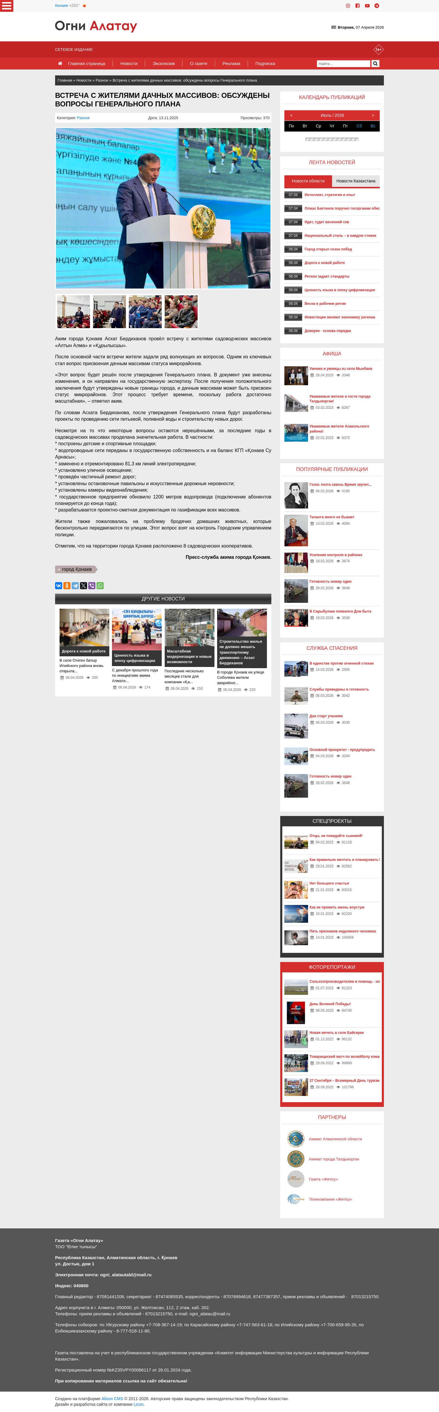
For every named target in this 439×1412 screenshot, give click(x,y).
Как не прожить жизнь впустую (337, 907)
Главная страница (86, 63)
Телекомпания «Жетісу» (330, 1199)
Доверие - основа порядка (328, 331)
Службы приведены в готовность (339, 689)
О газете (198, 63)
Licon (138, 1404)
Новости (128, 63)
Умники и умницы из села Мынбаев (341, 369)
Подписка (265, 63)
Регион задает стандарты (327, 276)
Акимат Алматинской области (335, 1139)
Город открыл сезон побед (328, 249)
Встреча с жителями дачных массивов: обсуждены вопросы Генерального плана (185, 80)
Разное (102, 80)
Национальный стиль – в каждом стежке (340, 236)
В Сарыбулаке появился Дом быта (340, 611)
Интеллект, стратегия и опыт (330, 195)
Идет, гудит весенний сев (327, 222)
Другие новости (163, 598)
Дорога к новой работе (325, 263)
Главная (64, 80)
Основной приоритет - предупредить (342, 750)
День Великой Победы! (330, 1004)
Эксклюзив (164, 63)
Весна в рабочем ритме (325, 304)
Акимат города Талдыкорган (334, 1159)
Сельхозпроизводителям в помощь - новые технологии (359, 981)
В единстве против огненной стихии (342, 663)
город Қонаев (77, 569)
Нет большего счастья (329, 883)
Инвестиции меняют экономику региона (340, 317)
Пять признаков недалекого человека (343, 931)
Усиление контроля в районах (336, 555)
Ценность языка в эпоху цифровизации (340, 290)
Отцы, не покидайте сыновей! (336, 836)
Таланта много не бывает (332, 517)
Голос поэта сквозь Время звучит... (340, 484)
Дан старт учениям (326, 716)
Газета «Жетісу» (323, 1179)
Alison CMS (112, 1398)
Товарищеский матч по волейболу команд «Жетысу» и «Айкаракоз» (369, 1057)
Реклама (231, 63)
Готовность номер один (330, 581)
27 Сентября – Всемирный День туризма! (346, 1081)
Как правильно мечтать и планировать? (345, 860)
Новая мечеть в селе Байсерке (337, 1033)
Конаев (61, 5)
